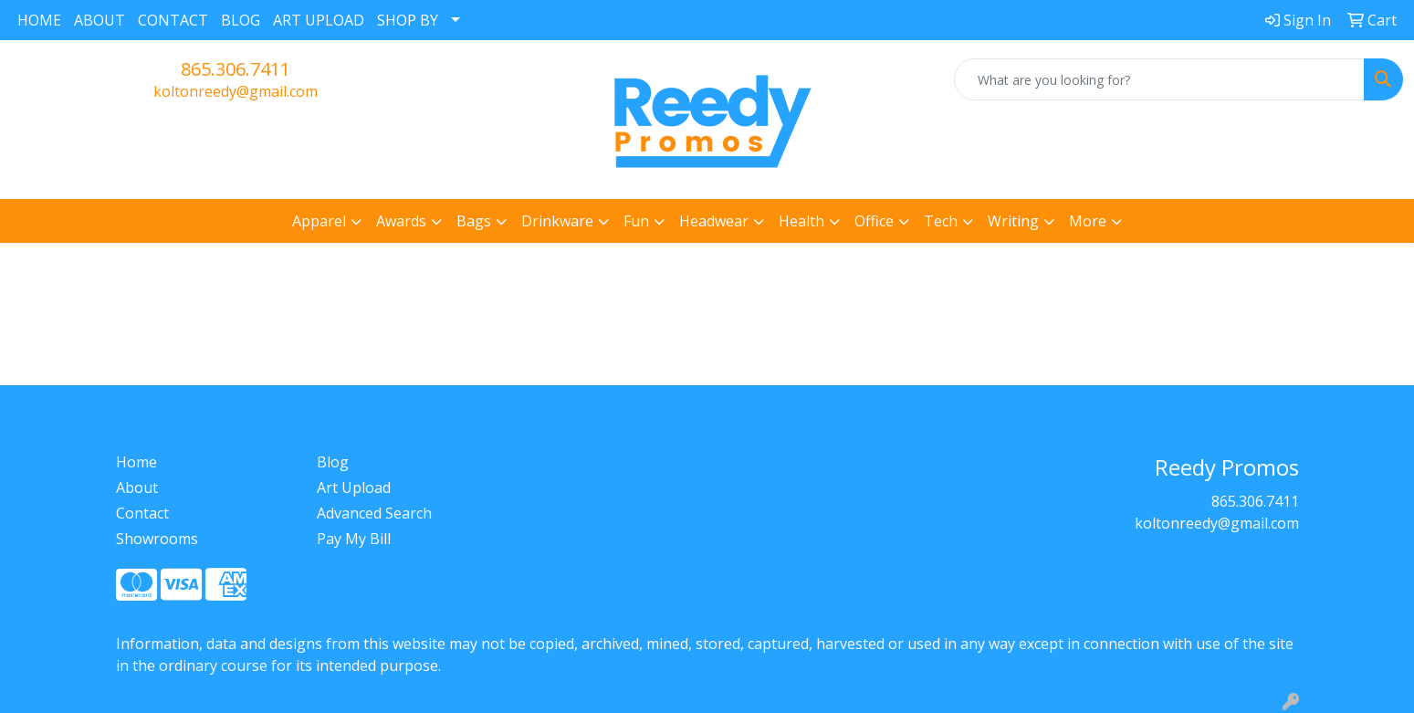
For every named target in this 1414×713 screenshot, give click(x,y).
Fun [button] (636, 221)
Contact (142, 513)
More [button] (1087, 221)
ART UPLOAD (318, 20)
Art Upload (354, 487)
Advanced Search (374, 513)
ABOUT (99, 20)
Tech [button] (941, 221)
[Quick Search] (1159, 79)
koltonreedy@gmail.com (235, 91)
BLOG (240, 20)
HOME (39, 20)
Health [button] (801, 221)
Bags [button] (473, 221)
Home (136, 462)
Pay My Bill (354, 539)
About (137, 487)
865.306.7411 (235, 69)
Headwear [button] (714, 221)
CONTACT (173, 20)
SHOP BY (407, 20)
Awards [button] (401, 221)
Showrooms (157, 539)
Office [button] (874, 221)
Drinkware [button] (557, 221)
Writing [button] (1013, 221)
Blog (333, 462)
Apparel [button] (319, 221)
